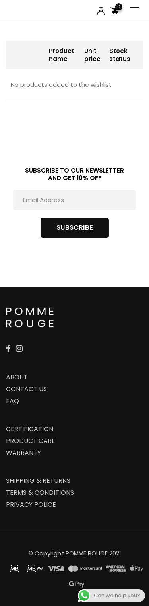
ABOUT (17, 377)
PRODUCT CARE (30, 440)
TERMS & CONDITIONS (40, 492)
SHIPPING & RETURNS (38, 480)
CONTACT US (26, 389)
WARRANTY (23, 452)
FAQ (12, 401)
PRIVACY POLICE (31, 504)
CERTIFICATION (29, 428)
